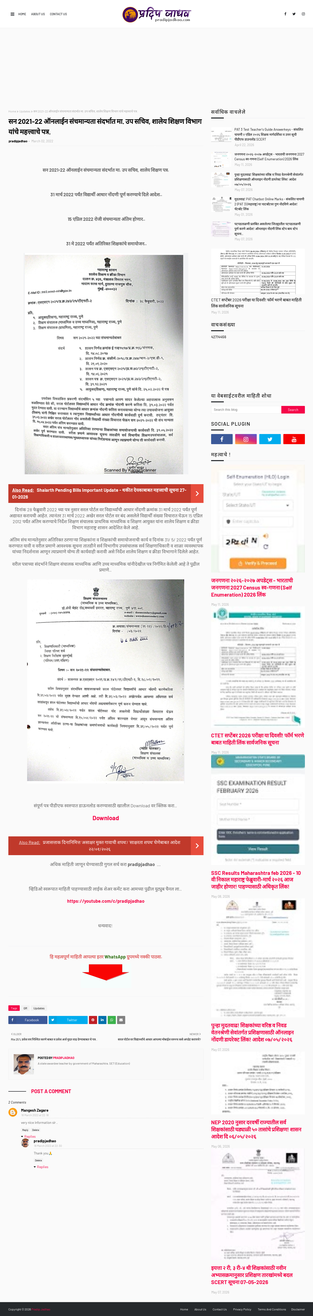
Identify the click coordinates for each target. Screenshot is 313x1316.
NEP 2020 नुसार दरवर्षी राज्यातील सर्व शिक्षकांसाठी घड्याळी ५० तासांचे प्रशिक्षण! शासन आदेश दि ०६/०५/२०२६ (256, 1129)
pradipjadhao (18, 141)
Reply (25, 1129)
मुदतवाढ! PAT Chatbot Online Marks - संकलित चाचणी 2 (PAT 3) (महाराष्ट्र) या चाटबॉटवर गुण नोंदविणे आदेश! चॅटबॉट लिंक (269, 204)
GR (25, 1008)
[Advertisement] (157, 66)
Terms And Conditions (272, 1309)
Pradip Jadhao (40, 1309)
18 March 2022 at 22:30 (48, 1145)
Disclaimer (298, 1309)
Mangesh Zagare (34, 1110)
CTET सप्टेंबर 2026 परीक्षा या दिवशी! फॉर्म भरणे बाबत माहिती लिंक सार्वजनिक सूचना (256, 302)
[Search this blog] (246, 410)
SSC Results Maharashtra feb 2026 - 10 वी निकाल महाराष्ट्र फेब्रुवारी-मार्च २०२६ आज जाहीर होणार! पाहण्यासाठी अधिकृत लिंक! (256, 880)
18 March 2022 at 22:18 (35, 1115)
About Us (38, 14)
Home (22, 14)
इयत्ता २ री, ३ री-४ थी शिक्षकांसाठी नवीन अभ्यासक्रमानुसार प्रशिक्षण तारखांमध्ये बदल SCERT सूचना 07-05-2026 (251, 1275)
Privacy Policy (242, 1309)
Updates (24, 111)
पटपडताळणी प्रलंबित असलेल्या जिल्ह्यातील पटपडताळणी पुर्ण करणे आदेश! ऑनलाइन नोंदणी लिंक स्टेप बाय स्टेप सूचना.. (267, 229)
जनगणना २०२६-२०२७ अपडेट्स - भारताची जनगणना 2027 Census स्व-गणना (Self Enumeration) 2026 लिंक (269, 156)
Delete (35, 1129)
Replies (30, 1136)
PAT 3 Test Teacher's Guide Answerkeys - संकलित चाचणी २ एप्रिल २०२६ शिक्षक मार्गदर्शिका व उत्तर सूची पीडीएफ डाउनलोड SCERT (268, 134)
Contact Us (58, 14)
